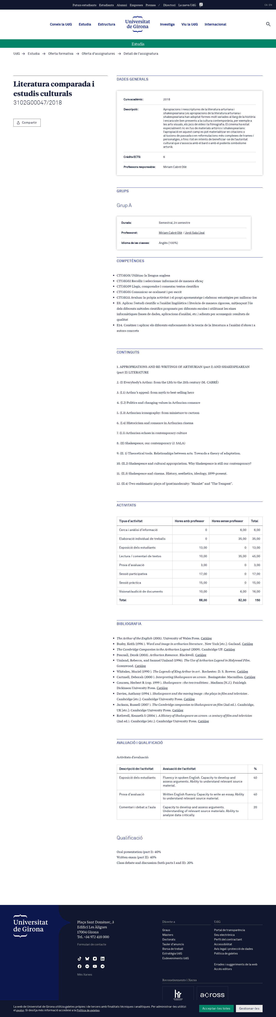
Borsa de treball (172, 948)
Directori (169, 4)
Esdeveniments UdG (175, 957)
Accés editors (223, 968)
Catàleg (206, 638)
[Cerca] (268, 24)
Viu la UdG (190, 24)
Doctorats (168, 939)
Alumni (122, 4)
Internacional (215, 24)
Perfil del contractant (228, 939)
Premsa (151, 4)
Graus (166, 930)
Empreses (136, 4)
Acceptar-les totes (216, 1008)
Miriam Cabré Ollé (170, 232)
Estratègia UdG (172, 953)
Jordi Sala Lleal (195, 232)
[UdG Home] (137, 24)
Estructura (106, 24)
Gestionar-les (249, 1008)
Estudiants (106, 4)
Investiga (167, 24)
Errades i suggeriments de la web (235, 964)
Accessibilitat (223, 944)
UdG (16, 53)
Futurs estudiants (84, 4)
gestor (20, 1010)
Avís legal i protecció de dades (233, 948)
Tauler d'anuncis (173, 944)
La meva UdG (187, 4)
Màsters (167, 934)
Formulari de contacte (91, 944)
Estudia (85, 24)
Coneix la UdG (61, 24)
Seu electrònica (224, 934)
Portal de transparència (229, 930)
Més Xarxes (84, 974)
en (270, 5)
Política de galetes (226, 953)
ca (266, 5)
